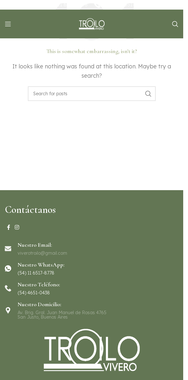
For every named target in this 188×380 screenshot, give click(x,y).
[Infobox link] (91, 268)
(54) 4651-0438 (34, 293)
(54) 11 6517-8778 (67, 4)
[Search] (175, 24)
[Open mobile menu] (8, 24)
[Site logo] (92, 23)
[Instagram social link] (16, 227)
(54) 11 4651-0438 (125, 4)
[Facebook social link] (8, 227)
